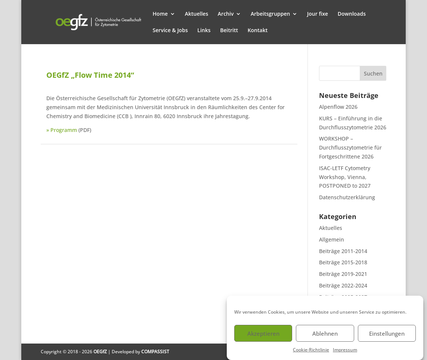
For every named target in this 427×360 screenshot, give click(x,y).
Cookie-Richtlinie (311, 354)
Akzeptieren (263, 337)
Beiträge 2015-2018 (343, 262)
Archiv (226, 14)
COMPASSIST (155, 351)
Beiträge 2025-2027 (343, 297)
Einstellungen (387, 337)
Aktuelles (196, 14)
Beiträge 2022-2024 (343, 285)
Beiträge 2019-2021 (343, 273)
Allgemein (331, 239)
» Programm (61, 129)
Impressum (345, 354)
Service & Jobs (170, 31)
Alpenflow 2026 (338, 106)
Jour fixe (317, 14)
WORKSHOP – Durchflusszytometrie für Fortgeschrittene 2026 (350, 147)
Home (160, 14)
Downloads (352, 14)
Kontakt (258, 31)
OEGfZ (100, 351)
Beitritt (229, 31)
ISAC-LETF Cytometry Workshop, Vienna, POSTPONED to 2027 (345, 177)
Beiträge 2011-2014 (343, 251)
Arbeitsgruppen (270, 14)
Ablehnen (325, 337)
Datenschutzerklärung (347, 197)
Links (203, 31)
